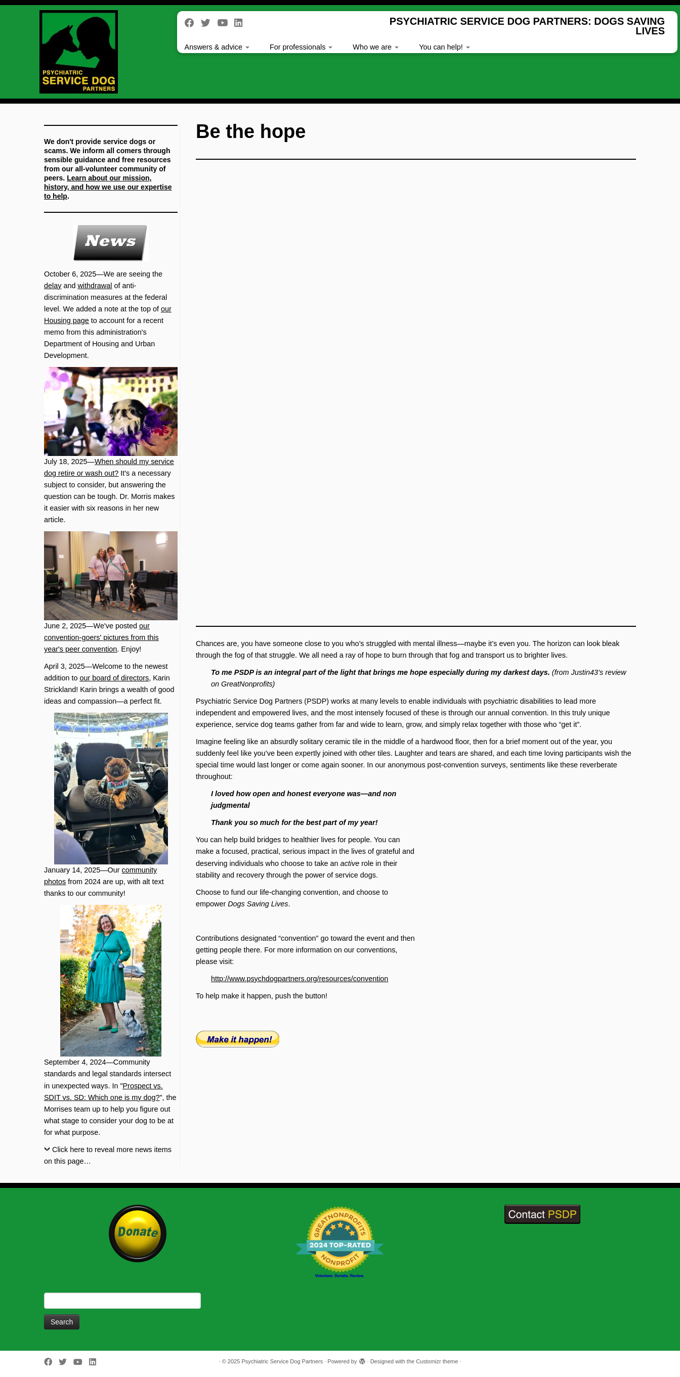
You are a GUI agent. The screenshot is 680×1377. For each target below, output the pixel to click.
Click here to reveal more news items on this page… (108, 1155)
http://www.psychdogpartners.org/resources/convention (299, 979)
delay (52, 286)
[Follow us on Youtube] (225, 23)
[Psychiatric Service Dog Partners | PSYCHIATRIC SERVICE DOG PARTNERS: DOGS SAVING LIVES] (78, 52)
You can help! (444, 47)
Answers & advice (217, 47)
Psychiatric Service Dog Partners (282, 1361)
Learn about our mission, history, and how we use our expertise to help (108, 187)
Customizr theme (437, 1361)
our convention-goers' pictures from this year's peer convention (101, 637)
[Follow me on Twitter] (209, 23)
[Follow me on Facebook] (193, 23)
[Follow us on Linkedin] (241, 23)
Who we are (376, 47)
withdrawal (94, 286)
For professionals (301, 47)
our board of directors (114, 678)
